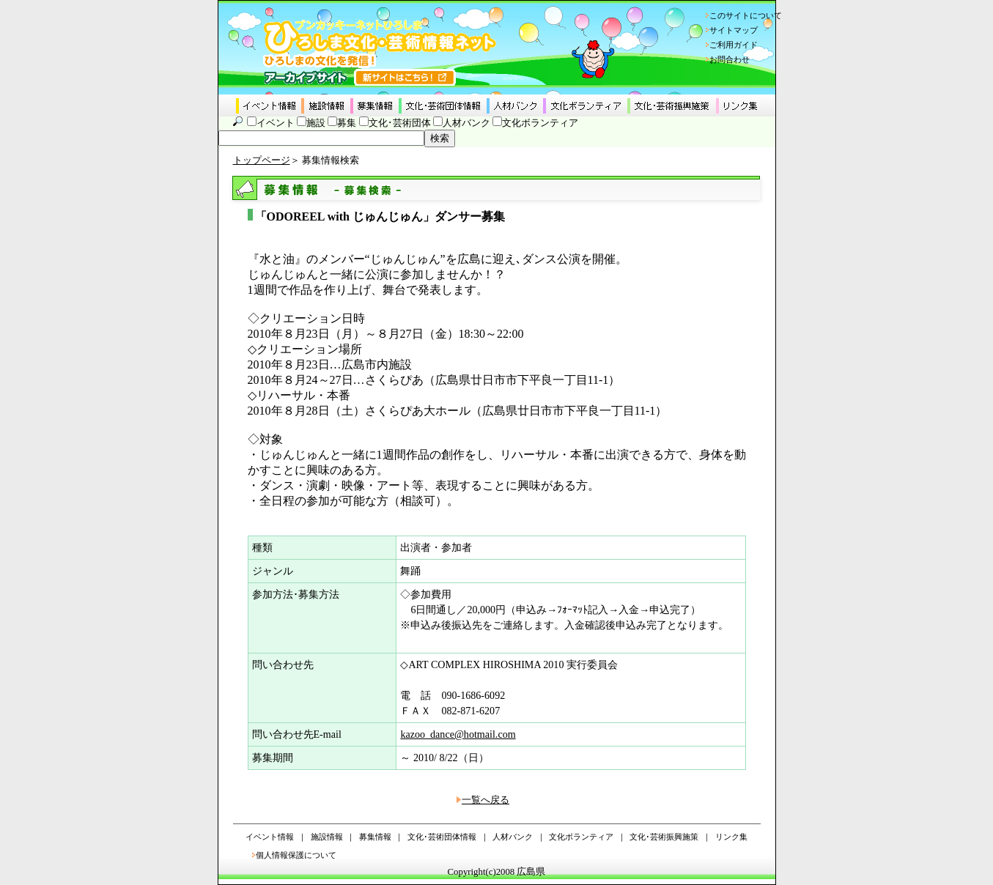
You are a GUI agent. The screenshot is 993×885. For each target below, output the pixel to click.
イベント (275, 123)
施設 (315, 123)
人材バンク (466, 123)
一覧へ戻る (485, 800)
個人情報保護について (296, 855)
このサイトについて (745, 15)
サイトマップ (733, 30)
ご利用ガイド (733, 44)
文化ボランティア (540, 123)
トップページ (261, 160)
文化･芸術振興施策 (664, 836)
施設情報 (327, 836)
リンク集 (731, 836)
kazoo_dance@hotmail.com (457, 734)
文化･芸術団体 (400, 123)
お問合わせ (729, 59)
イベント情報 (270, 836)
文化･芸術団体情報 (441, 836)
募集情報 (375, 836)
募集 (346, 123)
